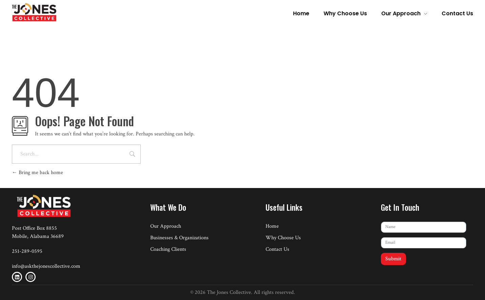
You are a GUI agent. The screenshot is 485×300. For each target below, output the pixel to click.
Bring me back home (37, 172)
